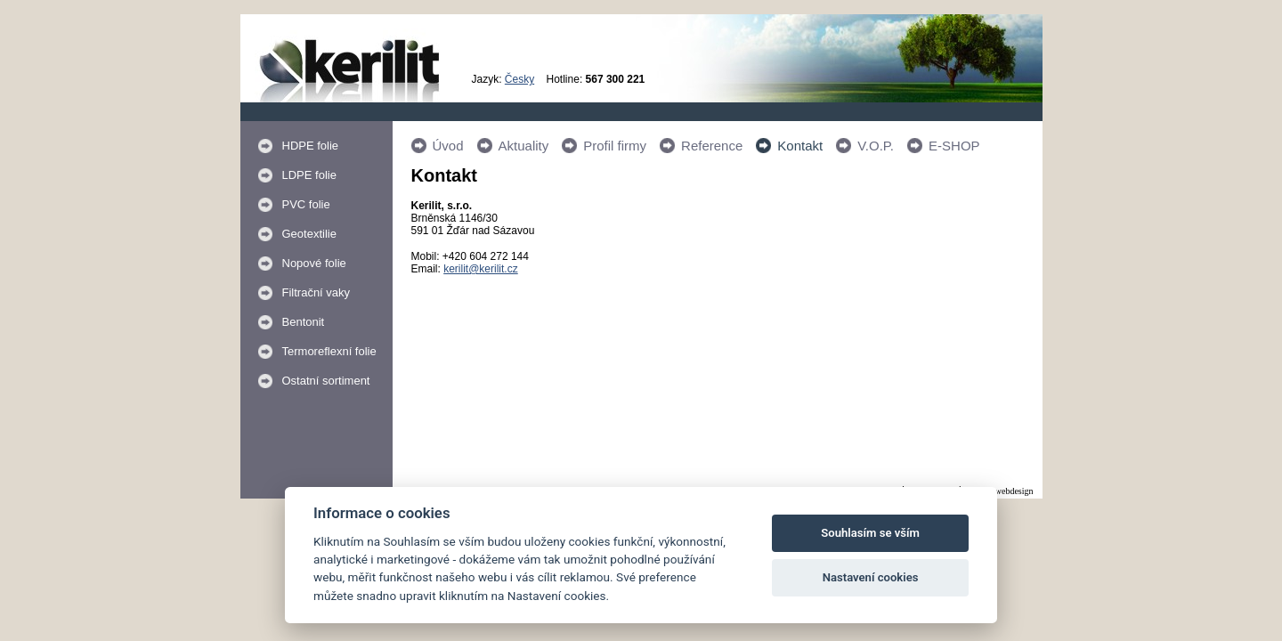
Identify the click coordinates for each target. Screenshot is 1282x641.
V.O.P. (875, 145)
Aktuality (524, 145)
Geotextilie (309, 233)
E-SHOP (954, 145)
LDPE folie (309, 175)
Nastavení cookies (871, 577)
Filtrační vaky (316, 292)
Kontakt (800, 145)
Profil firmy (614, 145)
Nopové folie (314, 263)
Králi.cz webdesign (998, 491)
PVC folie (306, 204)
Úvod (448, 145)
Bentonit (303, 322)
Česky (519, 79)
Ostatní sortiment (326, 380)
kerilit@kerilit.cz (480, 269)
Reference (711, 145)
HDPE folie (310, 145)
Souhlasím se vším (870, 533)
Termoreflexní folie (329, 351)
